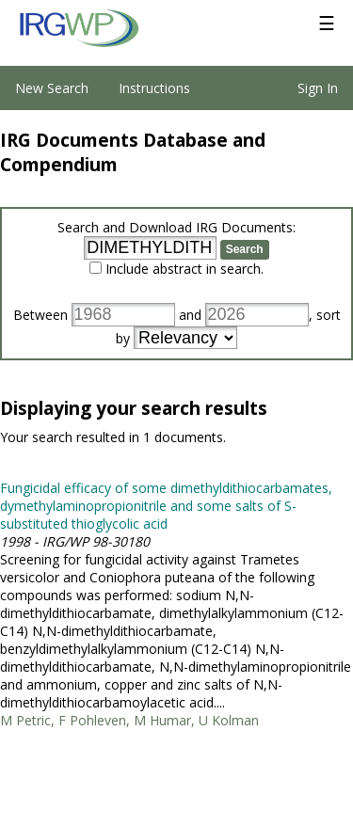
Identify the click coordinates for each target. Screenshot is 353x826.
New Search (51, 88)
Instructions (154, 88)
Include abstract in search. (184, 269)
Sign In (317, 88)
